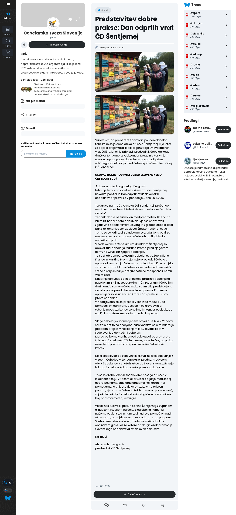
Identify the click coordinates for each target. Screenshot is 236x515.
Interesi (31, 114)
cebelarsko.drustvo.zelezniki (50, 91)
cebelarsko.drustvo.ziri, (47, 87)
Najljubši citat (35, 101)
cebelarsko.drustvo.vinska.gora (52, 94)
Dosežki (31, 128)
